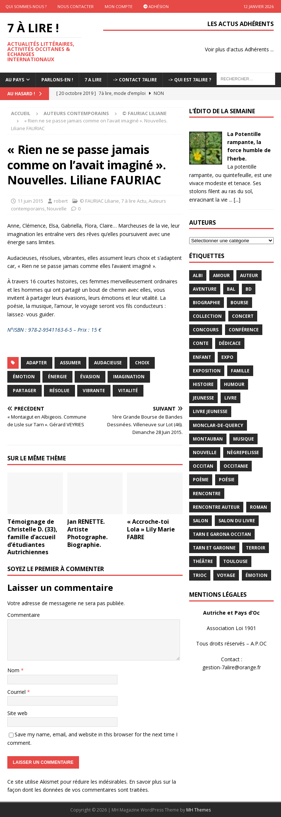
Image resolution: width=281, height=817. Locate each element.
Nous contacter (75, 6)
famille (240, 371)
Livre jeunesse (210, 411)
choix (142, 363)
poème (201, 479)
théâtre (203, 561)
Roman (258, 507)
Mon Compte (118, 6)
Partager (24, 390)
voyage (226, 575)
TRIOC (200, 575)
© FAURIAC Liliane (99, 201)
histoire (203, 384)
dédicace (230, 343)
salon (200, 521)
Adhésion (156, 6)
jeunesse (203, 398)
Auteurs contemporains (76, 113)
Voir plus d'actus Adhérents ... (239, 49)
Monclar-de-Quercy (218, 425)
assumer (70, 363)
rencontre (207, 493)
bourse (239, 302)
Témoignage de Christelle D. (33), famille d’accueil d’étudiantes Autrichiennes (32, 537)
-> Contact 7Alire (135, 80)
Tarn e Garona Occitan (222, 534)
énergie (57, 376)
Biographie (206, 302)
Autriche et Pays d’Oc (231, 612)
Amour (221, 275)
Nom (14, 670)
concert (243, 316)
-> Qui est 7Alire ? (189, 80)
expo (227, 357)
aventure (205, 289)
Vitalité (128, 390)
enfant (202, 357)
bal (231, 289)
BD (249, 289)
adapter (36, 363)
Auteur (249, 275)
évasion (90, 376)
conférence (244, 330)
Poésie (227, 479)
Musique (243, 439)
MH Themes (198, 810)
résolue (59, 390)
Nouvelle (57, 208)
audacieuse (108, 363)
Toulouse (235, 561)
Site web (17, 713)
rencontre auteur (216, 507)
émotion (24, 376)
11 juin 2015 (30, 201)
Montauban (208, 439)
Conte (201, 343)
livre (230, 398)
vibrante (94, 390)
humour (234, 384)
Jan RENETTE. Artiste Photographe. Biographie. (87, 533)
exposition (207, 371)
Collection (207, 316)
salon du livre (236, 521)
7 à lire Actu (133, 201)
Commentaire (23, 614)
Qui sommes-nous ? (25, 6)
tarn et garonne (214, 548)
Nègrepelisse (243, 452)
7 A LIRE (93, 80)
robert (61, 201)
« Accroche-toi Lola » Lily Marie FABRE (151, 529)
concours (205, 330)
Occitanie (236, 466)
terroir (255, 548)
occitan (203, 466)
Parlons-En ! (57, 80)
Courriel (17, 691)
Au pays (14, 80)
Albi (198, 275)
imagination (129, 376)
